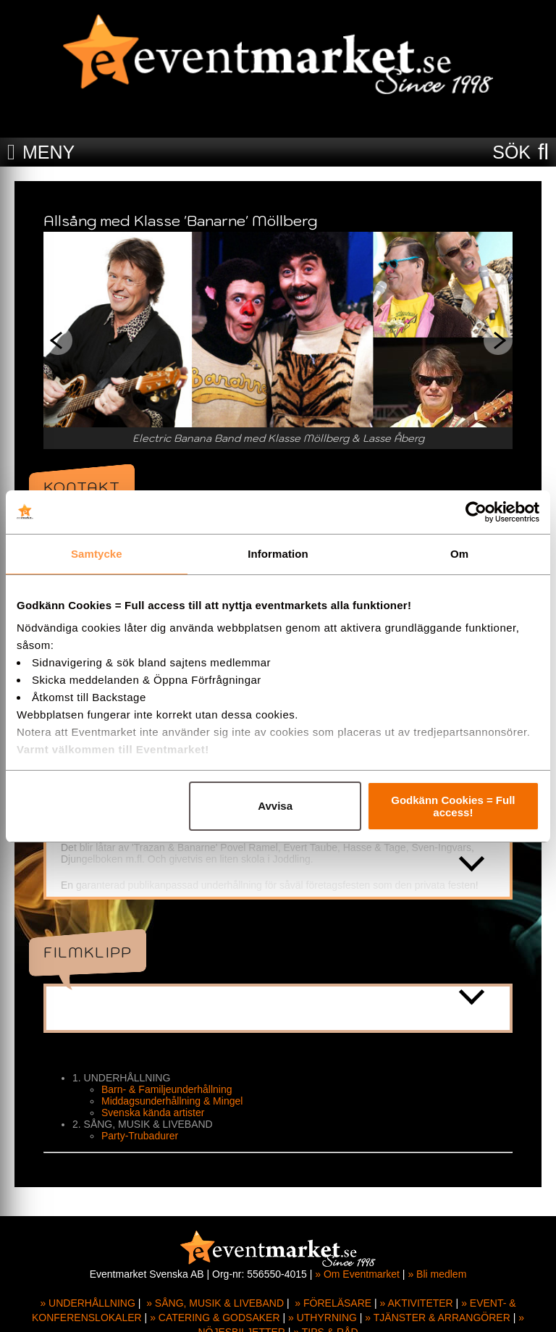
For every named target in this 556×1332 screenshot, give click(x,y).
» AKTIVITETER (416, 1303)
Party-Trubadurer (139, 1136)
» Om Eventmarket (357, 1274)
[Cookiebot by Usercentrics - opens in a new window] (476, 512)
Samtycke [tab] (96, 554)
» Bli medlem (437, 1274)
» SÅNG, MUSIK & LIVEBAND (215, 1303)
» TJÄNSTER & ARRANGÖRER (437, 1317)
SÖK (511, 152)
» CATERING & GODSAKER (214, 1317)
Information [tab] (278, 554)
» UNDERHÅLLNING (87, 1303)
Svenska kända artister (152, 1112)
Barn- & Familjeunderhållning (166, 1089)
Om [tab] (459, 554)
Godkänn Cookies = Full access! (453, 806)
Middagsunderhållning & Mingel (172, 1101)
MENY (48, 152)
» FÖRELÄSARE (333, 1303)
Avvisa (275, 806)
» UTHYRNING (322, 1317)
